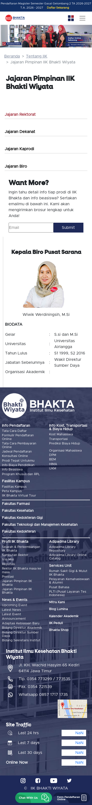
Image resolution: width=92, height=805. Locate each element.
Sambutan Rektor (15, 555)
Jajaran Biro (16, 166)
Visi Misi (8, 559)
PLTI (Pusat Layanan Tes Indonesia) (67, 593)
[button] (33, 797)
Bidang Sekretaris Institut (21, 640)
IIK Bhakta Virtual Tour (19, 495)
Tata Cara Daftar (14, 431)
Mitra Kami (57, 602)
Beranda (12, 56)
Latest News (11, 610)
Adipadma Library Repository (62, 548)
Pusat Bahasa (59, 587)
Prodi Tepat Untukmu (18, 460)
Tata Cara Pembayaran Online (19, 445)
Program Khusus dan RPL (21, 474)
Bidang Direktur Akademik (22, 627)
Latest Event (11, 614)
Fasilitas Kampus (14, 486)
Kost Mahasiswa (61, 434)
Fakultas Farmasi (16, 504)
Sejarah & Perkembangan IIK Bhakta (21, 548)
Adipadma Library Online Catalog (68, 557)
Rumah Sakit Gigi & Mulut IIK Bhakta (68, 573)
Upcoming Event (14, 605)
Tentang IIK (36, 56)
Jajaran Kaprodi (19, 149)
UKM (52, 468)
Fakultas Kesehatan (18, 510)
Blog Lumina (58, 609)
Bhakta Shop (58, 630)
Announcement (14, 618)
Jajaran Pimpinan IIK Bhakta (17, 583)
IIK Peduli (56, 623)
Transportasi (58, 439)
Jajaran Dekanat (20, 132)
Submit (68, 228)
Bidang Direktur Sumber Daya (20, 634)
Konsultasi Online (15, 456)
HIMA (53, 464)
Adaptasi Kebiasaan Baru (20, 623)
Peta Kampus (12, 491)
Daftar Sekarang (58, 7)
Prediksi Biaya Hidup (64, 443)
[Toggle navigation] (82, 18)
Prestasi (8, 576)
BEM (52, 459)
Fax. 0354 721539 (35, 687)
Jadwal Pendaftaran (17, 451)
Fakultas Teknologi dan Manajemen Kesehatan (40, 525)
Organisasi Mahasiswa (65, 450)
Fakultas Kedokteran (19, 531)
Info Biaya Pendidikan (18, 465)
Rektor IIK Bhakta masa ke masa (21, 570)
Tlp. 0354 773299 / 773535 (44, 679)
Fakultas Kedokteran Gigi (22, 518)
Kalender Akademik (64, 616)
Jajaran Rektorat (20, 115)
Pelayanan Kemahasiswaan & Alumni (69, 581)
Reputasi (8, 564)
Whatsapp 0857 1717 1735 (43, 695)
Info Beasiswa (12, 469)
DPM (52, 455)
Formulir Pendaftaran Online (18, 437)
